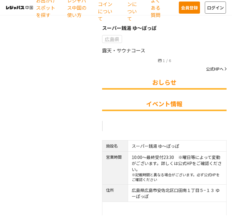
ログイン (215, 8)
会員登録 (189, 8)
